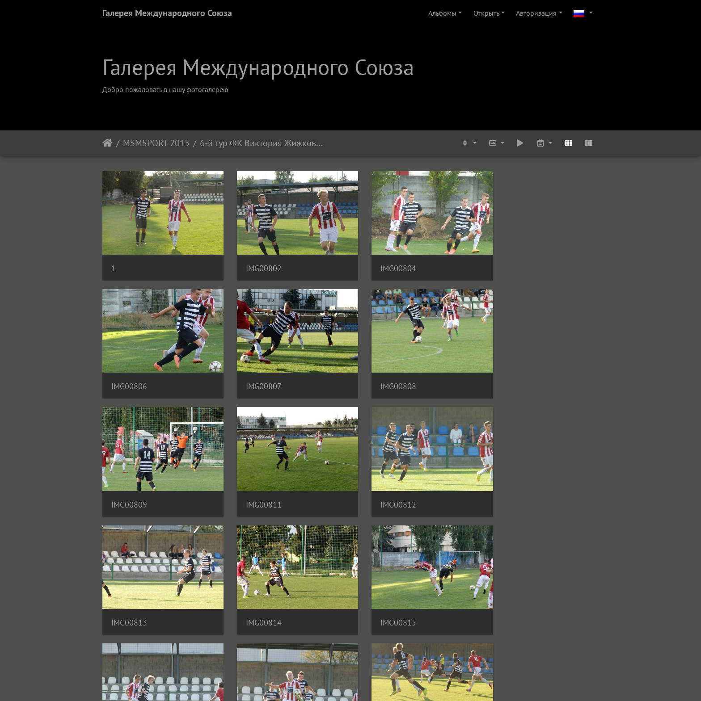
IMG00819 (129, 602)
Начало (107, 143)
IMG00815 (511, 489)
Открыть (486, 12)
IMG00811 (511, 376)
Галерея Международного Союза (167, 13)
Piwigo (362, 682)
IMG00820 (256, 602)
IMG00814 (384, 489)
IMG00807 (129, 376)
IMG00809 (384, 376)
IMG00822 (384, 602)
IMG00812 (129, 489)
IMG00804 (384, 263)
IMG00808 (256, 376)
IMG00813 (256, 489)
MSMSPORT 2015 (156, 143)
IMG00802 (256, 263)
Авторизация (536, 12)
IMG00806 (511, 263)
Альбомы (442, 12)
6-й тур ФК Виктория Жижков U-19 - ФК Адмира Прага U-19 (262, 143)
